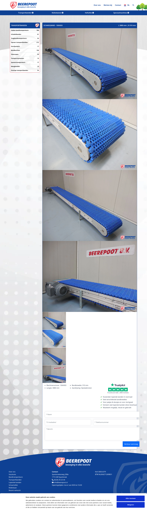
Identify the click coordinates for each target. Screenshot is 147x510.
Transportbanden (25, 13)
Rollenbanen (57, 13)
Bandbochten (25, 50)
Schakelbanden (25, 34)
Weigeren (130, 498)
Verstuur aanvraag (131, 444)
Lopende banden (15, 482)
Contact (118, 5)
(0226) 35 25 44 (58, 480)
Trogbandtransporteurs (25, 38)
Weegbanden (25, 66)
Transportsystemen (25, 58)
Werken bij (108, 5)
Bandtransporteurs (16, 477)
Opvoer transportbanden (25, 42)
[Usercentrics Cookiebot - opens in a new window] (12, 506)
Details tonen (30, 506)
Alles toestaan (131, 492)
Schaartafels (13, 485)
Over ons (97, 5)
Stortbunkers (25, 46)
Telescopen (25, 54)
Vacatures (12, 474)
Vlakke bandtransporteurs (25, 30)
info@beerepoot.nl (60, 482)
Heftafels (89, 13)
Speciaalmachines (121, 13)
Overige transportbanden (25, 70)
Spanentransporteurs (25, 62)
